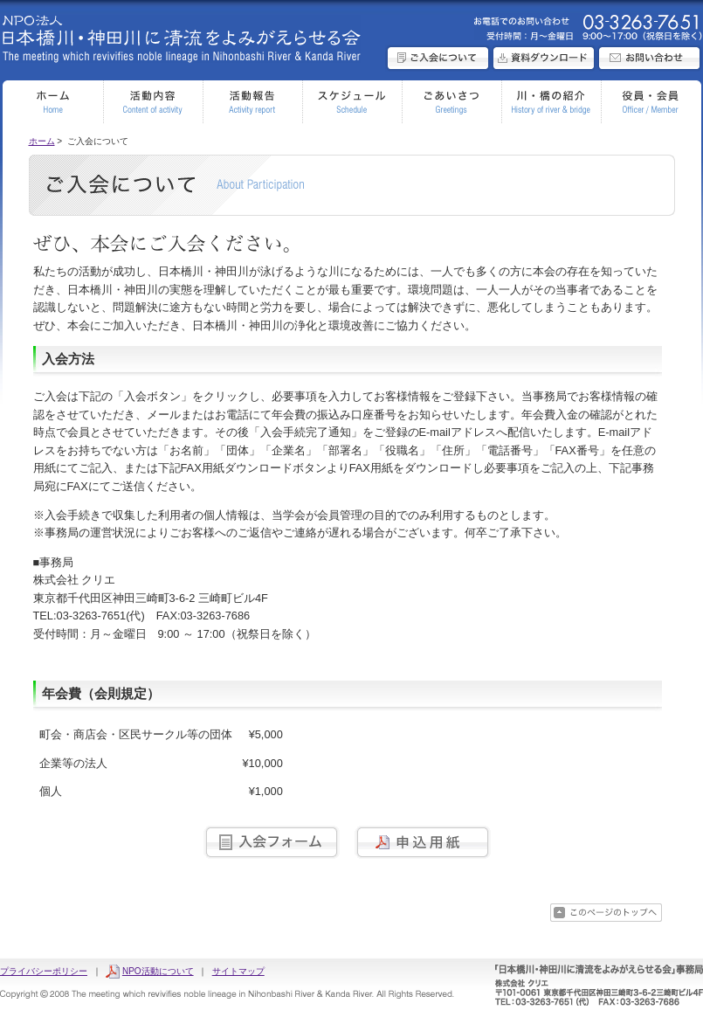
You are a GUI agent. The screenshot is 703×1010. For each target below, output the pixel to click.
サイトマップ (238, 971)
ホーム (42, 141)
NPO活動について (158, 971)
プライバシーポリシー (43, 971)
